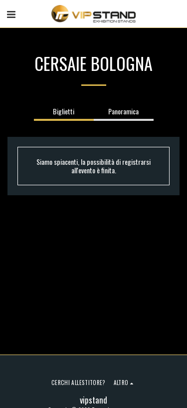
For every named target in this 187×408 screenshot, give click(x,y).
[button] (10, 13)
